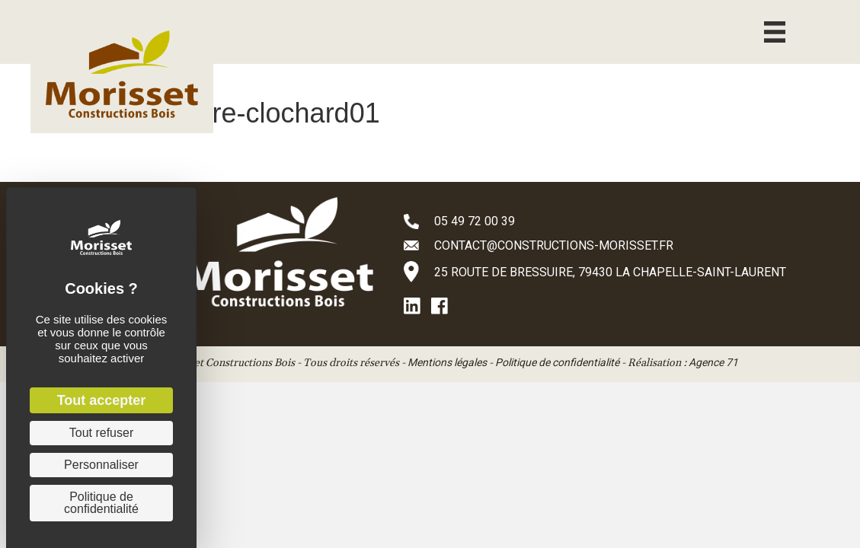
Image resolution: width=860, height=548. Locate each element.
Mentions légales (447, 362)
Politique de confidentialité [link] (101, 502)
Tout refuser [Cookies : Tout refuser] (101, 432)
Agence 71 (713, 362)
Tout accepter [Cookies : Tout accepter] (101, 400)
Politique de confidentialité (557, 362)
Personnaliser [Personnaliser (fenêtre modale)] (101, 464)
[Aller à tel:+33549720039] (617, 220)
